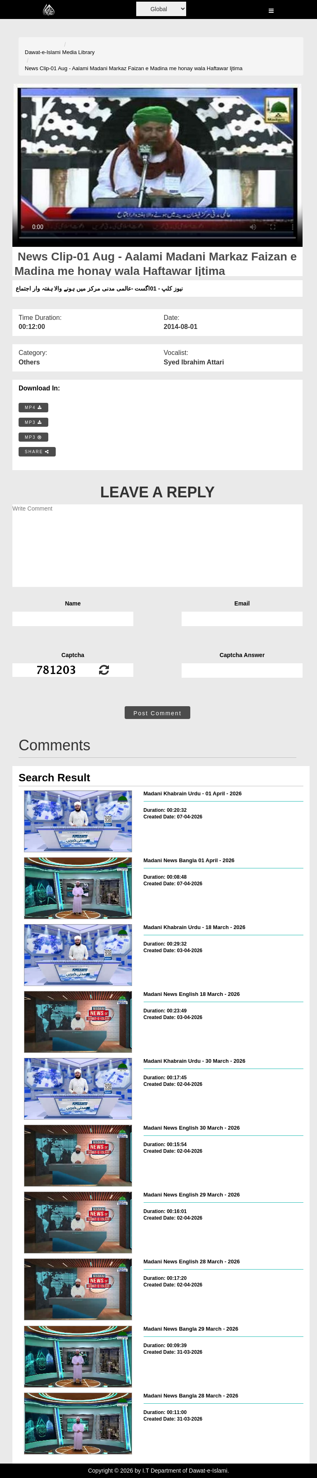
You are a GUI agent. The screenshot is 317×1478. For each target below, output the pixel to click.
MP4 (33, 407)
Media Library (78, 52)
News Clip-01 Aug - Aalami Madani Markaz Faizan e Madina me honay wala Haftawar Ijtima (133, 68)
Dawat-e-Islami (43, 52)
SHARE (37, 451)
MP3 (33, 422)
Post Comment (157, 713)
